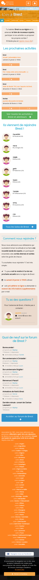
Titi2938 (21, 355)
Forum (22, 20)
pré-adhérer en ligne (16, 286)
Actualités (36, 20)
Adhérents (15, 20)
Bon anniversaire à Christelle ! (14, 358)
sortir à (19, 444)
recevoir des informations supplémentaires (18, 289)
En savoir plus (19, 569)
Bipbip (14, 350)
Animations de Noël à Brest (13, 391)
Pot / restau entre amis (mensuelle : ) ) (15, 72)
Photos (28, 20)
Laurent (18, 313)
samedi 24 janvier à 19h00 (16, 280)
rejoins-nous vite (25, 41)
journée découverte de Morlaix (13, 101)
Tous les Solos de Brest (19, 226)
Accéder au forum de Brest (19, 417)
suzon (21, 366)
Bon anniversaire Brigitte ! (13, 369)
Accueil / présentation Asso (12, 57)
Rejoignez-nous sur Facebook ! (19, 554)
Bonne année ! (8, 347)
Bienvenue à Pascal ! (10, 380)
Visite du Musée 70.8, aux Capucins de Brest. (17, 86)
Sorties (7, 20)
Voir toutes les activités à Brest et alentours (19, 115)
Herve (14, 394)
